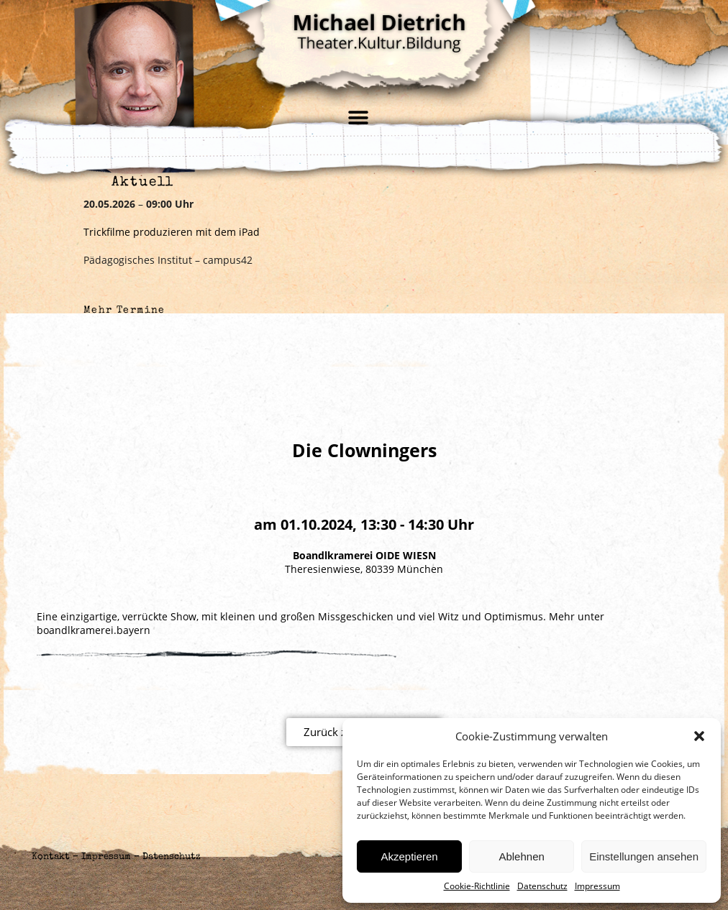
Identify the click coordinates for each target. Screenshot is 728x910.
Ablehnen (521, 856)
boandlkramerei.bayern (93, 630)
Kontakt (51, 857)
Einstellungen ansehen (644, 856)
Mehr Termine (124, 310)
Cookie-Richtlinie (477, 886)
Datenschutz (542, 886)
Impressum (597, 886)
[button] (699, 736)
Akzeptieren (409, 856)
